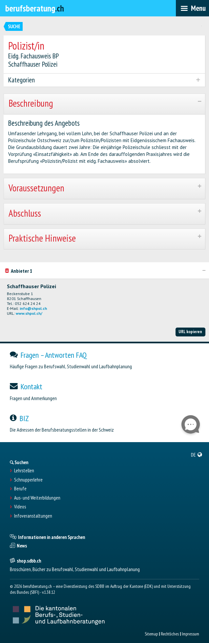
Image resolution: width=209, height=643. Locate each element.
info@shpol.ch (33, 308)
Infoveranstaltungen (33, 516)
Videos (20, 507)
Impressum (190, 634)
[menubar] (192, 8)
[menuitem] (196, 454)
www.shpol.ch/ (29, 313)
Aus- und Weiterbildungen (37, 498)
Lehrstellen (24, 471)
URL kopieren (190, 331)
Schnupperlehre (28, 480)
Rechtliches (170, 634)
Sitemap (151, 634)
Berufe (20, 489)
